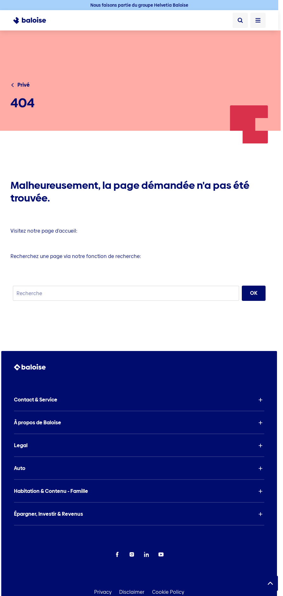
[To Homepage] (33, 20)
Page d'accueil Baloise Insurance (50, 243)
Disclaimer (132, 592)
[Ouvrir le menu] (258, 20)
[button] (139, 400)
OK (253, 293)
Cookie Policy (168, 592)
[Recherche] (240, 20)
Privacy (103, 592)
